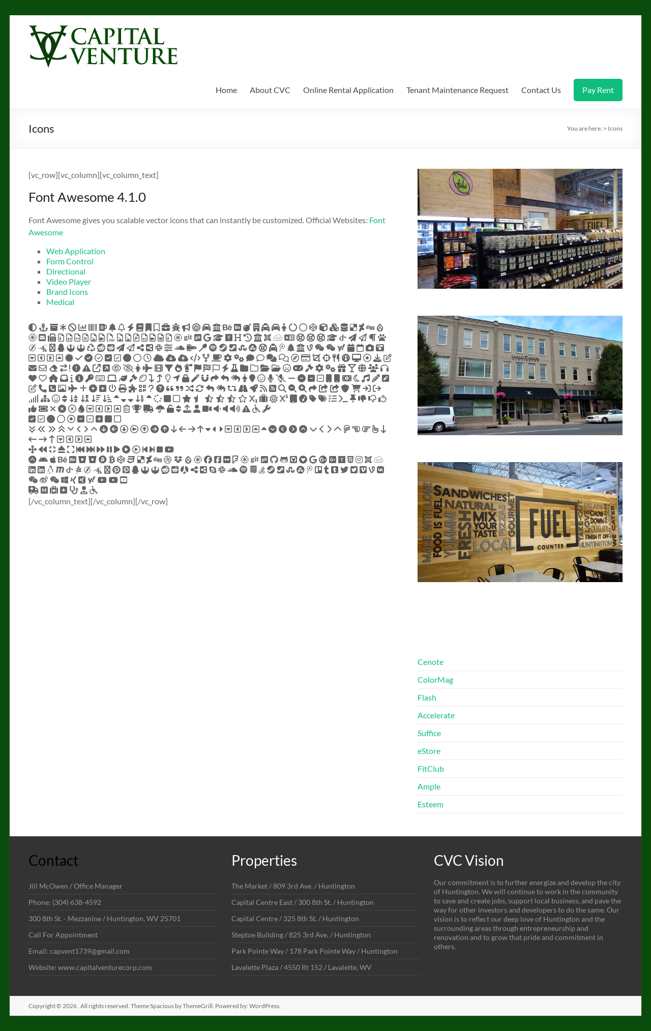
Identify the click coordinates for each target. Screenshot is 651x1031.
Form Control (70, 261)
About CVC (270, 90)
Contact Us (541, 90)
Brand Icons (67, 291)
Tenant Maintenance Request (457, 90)
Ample (429, 786)
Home (226, 90)
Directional (65, 271)
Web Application (75, 251)
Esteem (430, 804)
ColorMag (435, 679)
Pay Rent (598, 90)
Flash (427, 697)
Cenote (430, 661)
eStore (429, 750)
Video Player (68, 281)
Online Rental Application (348, 90)
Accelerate (436, 715)
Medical (60, 302)
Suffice (429, 733)
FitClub (431, 768)
